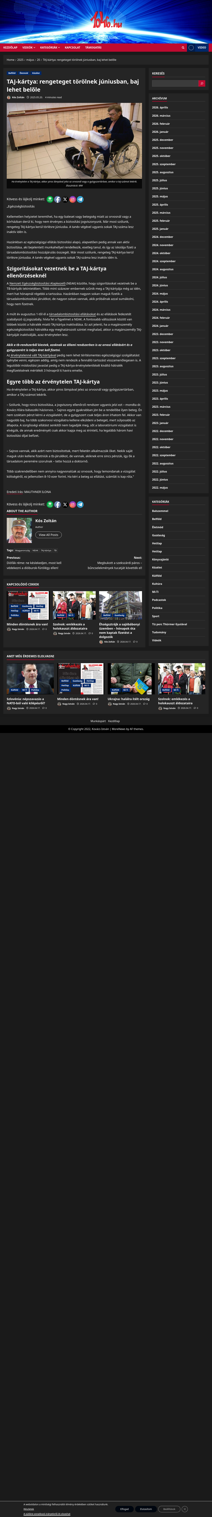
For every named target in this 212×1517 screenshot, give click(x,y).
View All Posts (48, 535)
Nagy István (15, 629)
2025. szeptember (164, 164)
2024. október (161, 253)
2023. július (159, 374)
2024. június (160, 285)
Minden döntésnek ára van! (27, 624)
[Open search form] (183, 47)
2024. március (161, 310)
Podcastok (159, 600)
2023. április (160, 398)
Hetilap (39, 606)
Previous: (40, 563)
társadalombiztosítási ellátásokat (72, 314)
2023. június (160, 382)
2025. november (162, 148)
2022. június (160, 479)
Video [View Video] (196, 47)
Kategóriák (48, 47)
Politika (15, 615)
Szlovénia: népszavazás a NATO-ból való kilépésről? (26, 701)
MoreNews (119, 729)
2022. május (160, 487)
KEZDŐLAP (10, 47)
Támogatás (93, 47)
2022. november (162, 439)
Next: (108, 563)
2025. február (161, 221)
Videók (27, 47)
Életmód (24, 73)
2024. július (159, 277)
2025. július (159, 180)
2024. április (160, 301)
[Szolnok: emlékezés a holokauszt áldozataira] (74, 605)
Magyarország (22, 550)
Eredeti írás (15, 492)
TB (55, 550)
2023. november (162, 342)
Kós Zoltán (15, 97)
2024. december (162, 237)
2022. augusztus (162, 463)
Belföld (11, 73)
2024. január (160, 326)
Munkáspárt (98, 721)
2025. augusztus (162, 172)
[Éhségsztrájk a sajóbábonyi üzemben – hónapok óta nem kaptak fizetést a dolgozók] (120, 605)
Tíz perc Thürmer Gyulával (169, 624)
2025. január (160, 229)
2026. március (161, 115)
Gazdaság (27, 606)
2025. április (160, 204)
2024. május (160, 293)
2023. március (161, 407)
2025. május (160, 196)
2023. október (161, 350)
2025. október (161, 156)
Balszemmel (160, 511)
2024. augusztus (162, 269)
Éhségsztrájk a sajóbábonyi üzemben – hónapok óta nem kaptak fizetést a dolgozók (119, 630)
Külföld (26, 610)
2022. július (159, 471)
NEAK (35, 550)
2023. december (162, 334)
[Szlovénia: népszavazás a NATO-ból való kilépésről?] (30, 679)
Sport (155, 616)
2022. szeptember (164, 455)
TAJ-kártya (46, 550)
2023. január (160, 423)
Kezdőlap (114, 721)
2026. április (160, 107)
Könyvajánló (160, 559)
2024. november (162, 245)
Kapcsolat (72, 47)
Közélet (36, 73)
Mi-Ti (36, 610)
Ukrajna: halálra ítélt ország (129, 699)
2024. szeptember (164, 261)
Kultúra (157, 584)
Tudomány (159, 632)
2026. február (161, 124)
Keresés (158, 73)
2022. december (162, 431)
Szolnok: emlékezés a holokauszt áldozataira (70, 626)
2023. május (160, 390)
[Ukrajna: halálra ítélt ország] (131, 679)
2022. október (161, 447)
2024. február (161, 318)
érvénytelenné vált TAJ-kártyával (33, 355)
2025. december (162, 140)
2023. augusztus (162, 366)
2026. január (160, 132)
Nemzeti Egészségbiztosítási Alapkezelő (37, 283)
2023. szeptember (164, 358)
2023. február (161, 415)
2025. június (160, 188)
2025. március (161, 213)
